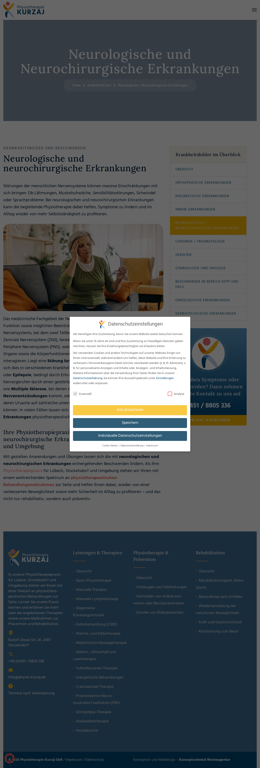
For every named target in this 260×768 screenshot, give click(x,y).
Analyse (176, 394)
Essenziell (82, 394)
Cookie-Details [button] (110, 445)
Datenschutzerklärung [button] (132, 445)
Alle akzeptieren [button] (129, 410)
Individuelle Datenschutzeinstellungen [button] (130, 436)
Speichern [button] (130, 423)
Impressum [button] (152, 445)
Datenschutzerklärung (87, 378)
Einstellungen (165, 378)
